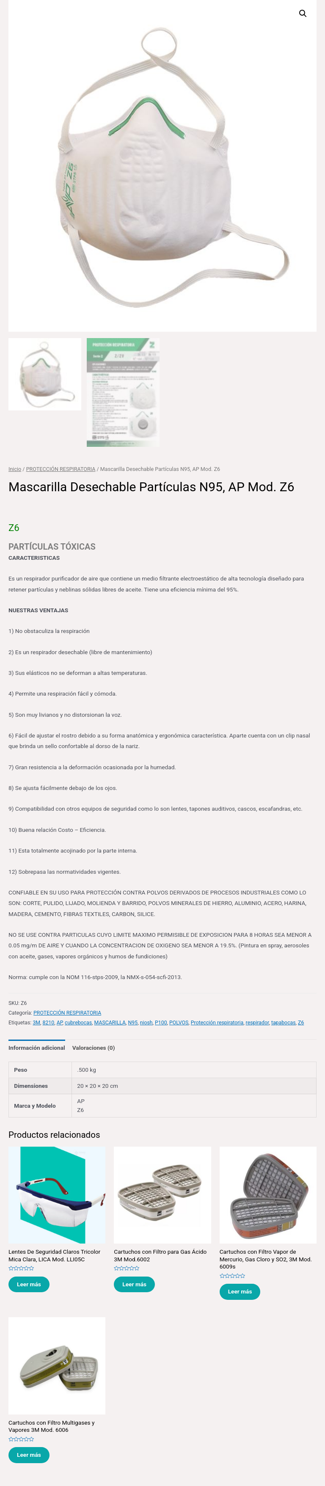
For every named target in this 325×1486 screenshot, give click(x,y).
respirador (257, 1022)
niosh (146, 1022)
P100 (161, 1022)
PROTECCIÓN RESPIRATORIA (61, 468)
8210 (49, 1022)
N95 (133, 1022)
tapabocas (283, 1022)
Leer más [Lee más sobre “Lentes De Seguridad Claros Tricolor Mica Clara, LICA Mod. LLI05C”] (29, 1283)
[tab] (36, 1047)
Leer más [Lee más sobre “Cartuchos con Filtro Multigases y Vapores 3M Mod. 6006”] (29, 1454)
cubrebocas (78, 1022)
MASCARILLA (110, 1022)
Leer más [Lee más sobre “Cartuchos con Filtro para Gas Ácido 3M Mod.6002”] (134, 1283)
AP (60, 1022)
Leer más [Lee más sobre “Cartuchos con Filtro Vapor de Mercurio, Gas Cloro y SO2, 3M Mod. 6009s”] (240, 1291)
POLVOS (178, 1022)
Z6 (301, 1022)
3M (36, 1022)
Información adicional (36, 1046)
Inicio (14, 468)
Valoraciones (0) (93, 1046)
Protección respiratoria (217, 1022)
